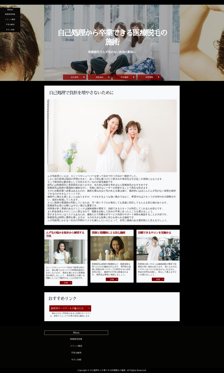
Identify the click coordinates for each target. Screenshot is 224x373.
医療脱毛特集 (10, 14)
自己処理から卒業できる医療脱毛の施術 (112, 37)
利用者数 (149, 77)
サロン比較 (10, 29)
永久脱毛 (74, 77)
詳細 (66, 283)
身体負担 (99, 77)
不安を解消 (10, 24)
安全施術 (124, 77)
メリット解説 (10, 19)
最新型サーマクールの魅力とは (67, 308)
